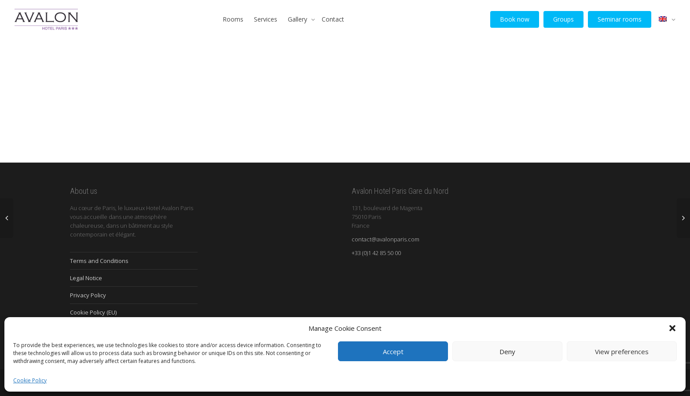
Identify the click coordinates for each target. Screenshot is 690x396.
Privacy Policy (88, 295)
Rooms (233, 19)
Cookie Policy (30, 380)
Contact (333, 19)
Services (265, 19)
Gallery (298, 19)
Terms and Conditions (99, 261)
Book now (514, 19)
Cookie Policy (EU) (93, 312)
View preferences (622, 351)
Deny (507, 351)
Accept (393, 351)
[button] (672, 328)
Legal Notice (86, 278)
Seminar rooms (620, 19)
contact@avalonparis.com (385, 239)
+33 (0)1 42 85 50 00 (376, 253)
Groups (563, 19)
